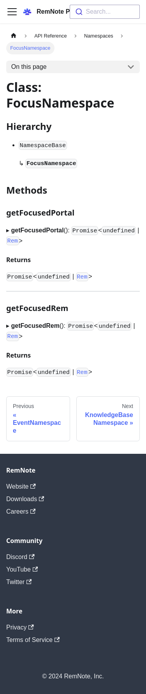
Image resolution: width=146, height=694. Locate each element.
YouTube (22, 569)
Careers (20, 511)
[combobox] (105, 12)
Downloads (25, 499)
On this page (29, 66)
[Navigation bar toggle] (12, 12)
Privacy (20, 627)
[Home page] (13, 36)
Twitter (19, 582)
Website (21, 486)
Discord (20, 557)
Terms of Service (33, 639)
